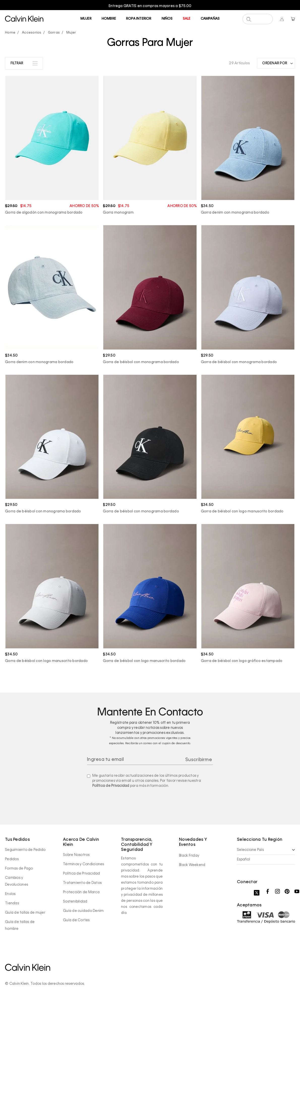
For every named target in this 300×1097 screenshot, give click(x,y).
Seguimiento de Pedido (25, 944)
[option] (150, 6)
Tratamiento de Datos (82, 977)
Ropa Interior (139, 18)
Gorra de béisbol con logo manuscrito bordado (242, 606)
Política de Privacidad (110, 880)
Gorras (54, 127)
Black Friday (189, 950)
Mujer (86, 18)
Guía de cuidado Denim (83, 1005)
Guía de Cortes (76, 1015)
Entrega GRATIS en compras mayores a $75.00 (150, 6)
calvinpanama (11, 128)
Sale (187, 18)
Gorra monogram (118, 307)
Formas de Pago (19, 963)
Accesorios (31, 127)
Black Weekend (192, 959)
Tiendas (12, 998)
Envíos (10, 988)
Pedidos (12, 954)
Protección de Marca (81, 987)
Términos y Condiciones (83, 959)
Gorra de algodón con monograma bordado (44, 307)
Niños (167, 18)
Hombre (109, 18)
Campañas (210, 18)
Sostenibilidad (75, 996)
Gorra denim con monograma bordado (235, 307)
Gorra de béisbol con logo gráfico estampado (242, 755)
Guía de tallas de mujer (25, 1007)
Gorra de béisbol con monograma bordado (141, 457)
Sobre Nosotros (76, 949)
